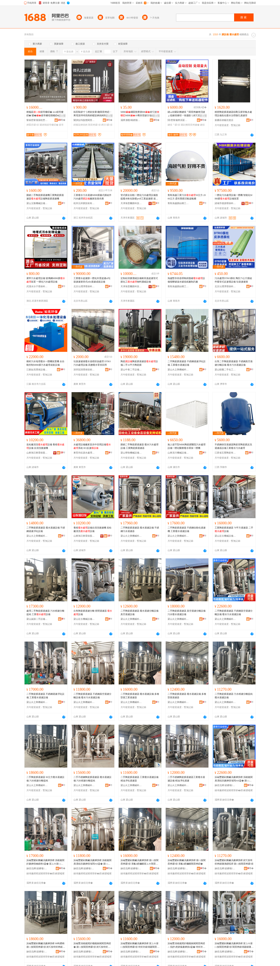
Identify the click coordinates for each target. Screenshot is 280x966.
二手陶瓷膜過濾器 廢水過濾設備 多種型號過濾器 (187, 696)
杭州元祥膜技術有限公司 (84, 203)
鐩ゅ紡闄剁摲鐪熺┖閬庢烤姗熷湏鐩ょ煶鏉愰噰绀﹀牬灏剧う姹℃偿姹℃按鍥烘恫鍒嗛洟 (186, 114)
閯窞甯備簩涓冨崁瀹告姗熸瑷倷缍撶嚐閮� (178, 120)
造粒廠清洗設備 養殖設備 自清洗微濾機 (45, 446)
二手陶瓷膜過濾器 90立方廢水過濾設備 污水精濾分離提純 (45, 779)
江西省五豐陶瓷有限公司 (225, 452)
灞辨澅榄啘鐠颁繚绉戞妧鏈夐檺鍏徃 (131, 120)
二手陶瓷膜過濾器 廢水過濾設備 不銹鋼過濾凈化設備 (45, 529)
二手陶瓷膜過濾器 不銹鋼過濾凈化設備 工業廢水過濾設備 (187, 363)
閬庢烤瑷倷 (94, 124)
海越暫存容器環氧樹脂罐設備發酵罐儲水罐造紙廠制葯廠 (186, 280)
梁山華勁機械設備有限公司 (131, 452)
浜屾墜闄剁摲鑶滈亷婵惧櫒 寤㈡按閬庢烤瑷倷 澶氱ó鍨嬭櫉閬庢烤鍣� (187, 862)
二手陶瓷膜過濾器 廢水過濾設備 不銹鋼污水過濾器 (140, 529)
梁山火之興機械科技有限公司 (178, 369)
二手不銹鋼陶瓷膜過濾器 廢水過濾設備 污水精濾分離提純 (92, 779)
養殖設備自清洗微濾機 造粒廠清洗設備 (92, 529)
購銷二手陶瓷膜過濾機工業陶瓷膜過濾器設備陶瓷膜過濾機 (45, 197)
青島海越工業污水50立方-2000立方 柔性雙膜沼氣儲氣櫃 (187, 197)
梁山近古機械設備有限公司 (225, 536)
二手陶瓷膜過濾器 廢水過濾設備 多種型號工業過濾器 (140, 696)
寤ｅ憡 (62, 115)
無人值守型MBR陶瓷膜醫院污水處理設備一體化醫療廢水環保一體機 (187, 446)
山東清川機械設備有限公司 (178, 452)
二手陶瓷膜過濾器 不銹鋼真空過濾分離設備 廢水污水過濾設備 (234, 612)
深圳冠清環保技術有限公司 (84, 369)
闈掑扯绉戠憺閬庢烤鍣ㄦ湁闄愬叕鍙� (84, 120)
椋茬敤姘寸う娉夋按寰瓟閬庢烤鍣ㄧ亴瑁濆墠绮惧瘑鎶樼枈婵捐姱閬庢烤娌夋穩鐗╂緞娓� (93, 114)
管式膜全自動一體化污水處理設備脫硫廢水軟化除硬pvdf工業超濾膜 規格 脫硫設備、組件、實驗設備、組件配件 (139, 197)
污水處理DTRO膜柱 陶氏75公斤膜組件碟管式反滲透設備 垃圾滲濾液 (233, 280)
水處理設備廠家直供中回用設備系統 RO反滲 (92, 446)
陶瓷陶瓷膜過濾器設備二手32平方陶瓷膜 (139, 363)
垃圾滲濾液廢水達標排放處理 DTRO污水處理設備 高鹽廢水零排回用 (92, 363)
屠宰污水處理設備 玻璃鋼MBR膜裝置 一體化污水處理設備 (45, 280)
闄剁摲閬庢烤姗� (190, 124)
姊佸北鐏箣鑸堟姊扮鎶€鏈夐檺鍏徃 (225, 785)
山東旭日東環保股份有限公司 (37, 452)
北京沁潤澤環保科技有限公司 (84, 286)
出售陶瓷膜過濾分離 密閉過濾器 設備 (93, 612)
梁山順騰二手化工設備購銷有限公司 (225, 369)
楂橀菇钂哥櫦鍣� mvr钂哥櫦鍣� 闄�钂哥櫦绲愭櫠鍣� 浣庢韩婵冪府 (45, 114)
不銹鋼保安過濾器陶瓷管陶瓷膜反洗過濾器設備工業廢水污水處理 (233, 446)
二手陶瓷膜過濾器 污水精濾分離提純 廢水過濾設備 (234, 696)
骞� (61, 120)
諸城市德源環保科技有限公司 (225, 203)
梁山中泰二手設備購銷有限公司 (131, 369)
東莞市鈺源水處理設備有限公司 (84, 452)
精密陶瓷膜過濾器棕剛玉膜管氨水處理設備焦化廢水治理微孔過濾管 (233, 114)
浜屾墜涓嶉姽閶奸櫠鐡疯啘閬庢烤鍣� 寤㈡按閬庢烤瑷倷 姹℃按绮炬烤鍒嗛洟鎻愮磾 (92, 945)
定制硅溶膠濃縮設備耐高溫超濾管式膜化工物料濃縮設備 (139, 280)
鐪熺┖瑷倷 (174, 124)
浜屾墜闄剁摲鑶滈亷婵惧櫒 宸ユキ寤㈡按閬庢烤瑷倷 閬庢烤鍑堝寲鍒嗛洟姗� (234, 945)
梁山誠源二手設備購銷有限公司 (37, 619)
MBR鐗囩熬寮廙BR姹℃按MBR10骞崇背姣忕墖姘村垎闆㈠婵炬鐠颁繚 (140, 114)
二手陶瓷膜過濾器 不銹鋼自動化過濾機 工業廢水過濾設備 (187, 529)
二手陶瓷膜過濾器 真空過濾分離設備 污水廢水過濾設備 (187, 612)
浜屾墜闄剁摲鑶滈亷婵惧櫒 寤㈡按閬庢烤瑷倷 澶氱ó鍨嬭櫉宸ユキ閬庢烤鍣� (139, 862)
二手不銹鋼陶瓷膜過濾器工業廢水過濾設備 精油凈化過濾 (186, 779)
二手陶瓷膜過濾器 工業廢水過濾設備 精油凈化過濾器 (139, 779)
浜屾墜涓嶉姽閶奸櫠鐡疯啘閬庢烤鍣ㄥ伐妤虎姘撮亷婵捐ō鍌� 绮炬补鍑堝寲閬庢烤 (186, 945)
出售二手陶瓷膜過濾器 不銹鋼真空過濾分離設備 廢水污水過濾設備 (234, 363)
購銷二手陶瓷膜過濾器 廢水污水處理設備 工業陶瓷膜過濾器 (139, 446)
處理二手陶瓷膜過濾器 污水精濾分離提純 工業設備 (45, 612)
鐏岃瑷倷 (106, 124)
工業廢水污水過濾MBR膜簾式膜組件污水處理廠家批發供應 (92, 197)
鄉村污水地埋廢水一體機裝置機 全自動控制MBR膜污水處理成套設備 (45, 363)
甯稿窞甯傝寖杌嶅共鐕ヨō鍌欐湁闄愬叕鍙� (37, 120)
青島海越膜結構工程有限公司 (178, 203)
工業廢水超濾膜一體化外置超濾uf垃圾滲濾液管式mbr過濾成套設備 (92, 280)
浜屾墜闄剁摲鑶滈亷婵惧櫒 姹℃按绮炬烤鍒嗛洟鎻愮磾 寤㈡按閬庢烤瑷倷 (234, 862)
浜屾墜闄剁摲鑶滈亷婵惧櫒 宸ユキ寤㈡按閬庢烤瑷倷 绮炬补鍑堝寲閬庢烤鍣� (140, 945)
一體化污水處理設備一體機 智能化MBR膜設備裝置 (233, 197)
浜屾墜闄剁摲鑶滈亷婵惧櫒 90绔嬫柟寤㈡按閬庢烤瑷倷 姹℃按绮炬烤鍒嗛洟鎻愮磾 (45, 945)
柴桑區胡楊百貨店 (224, 120)
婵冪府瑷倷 (32, 124)
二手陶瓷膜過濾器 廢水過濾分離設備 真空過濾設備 (139, 612)
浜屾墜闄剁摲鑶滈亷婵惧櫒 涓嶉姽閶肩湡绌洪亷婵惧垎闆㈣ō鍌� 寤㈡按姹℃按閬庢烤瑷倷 (234, 779)
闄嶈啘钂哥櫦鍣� (49, 124)
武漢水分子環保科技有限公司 (37, 286)
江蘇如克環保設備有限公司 (37, 369)
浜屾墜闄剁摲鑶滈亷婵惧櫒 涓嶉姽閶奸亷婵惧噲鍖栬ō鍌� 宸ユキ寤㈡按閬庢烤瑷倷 (45, 862)
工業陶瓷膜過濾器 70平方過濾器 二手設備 (234, 529)
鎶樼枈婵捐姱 (81, 124)
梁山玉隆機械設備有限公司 (37, 203)
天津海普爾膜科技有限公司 (131, 203)
